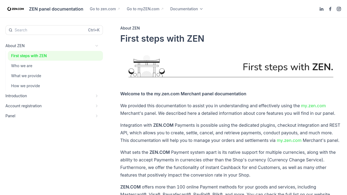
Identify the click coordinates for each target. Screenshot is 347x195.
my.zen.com (313, 105)
